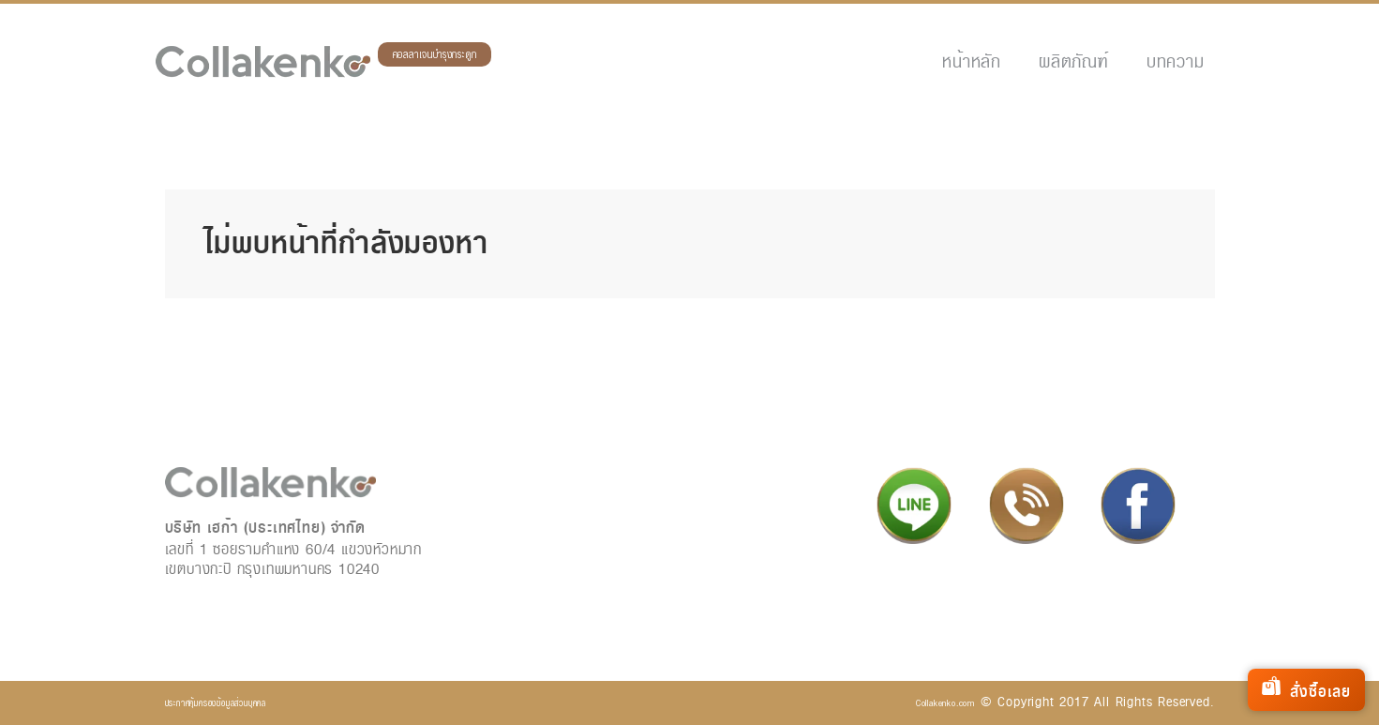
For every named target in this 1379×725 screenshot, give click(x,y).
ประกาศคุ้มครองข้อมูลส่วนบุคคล (215, 703)
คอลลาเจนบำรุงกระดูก (435, 55)
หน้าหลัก (971, 61)
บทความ (1176, 61)
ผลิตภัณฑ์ (1074, 61)
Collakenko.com (945, 703)
